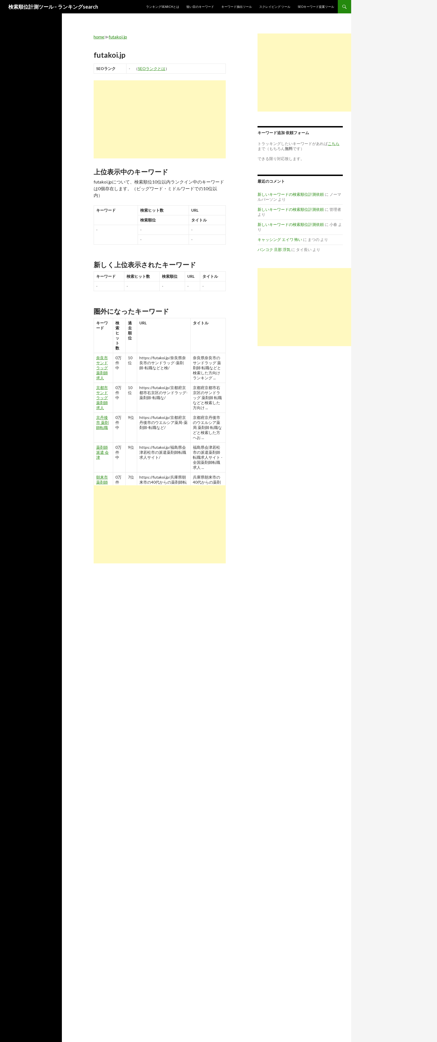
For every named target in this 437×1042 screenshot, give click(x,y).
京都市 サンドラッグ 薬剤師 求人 (102, 397)
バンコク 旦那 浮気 (274, 249)
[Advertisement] (160, 119)
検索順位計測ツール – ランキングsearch (53, 7)
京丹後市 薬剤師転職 (102, 422)
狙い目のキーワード (200, 6)
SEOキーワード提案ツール (316, 6)
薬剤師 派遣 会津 (102, 452)
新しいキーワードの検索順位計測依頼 (291, 194)
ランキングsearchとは (162, 6)
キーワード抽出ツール (236, 6)
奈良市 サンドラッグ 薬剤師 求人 (102, 367)
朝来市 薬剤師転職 (102, 482)
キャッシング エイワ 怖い (280, 239)
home (99, 36)
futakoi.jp (118, 36)
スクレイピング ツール (274, 6)
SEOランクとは (151, 68)
